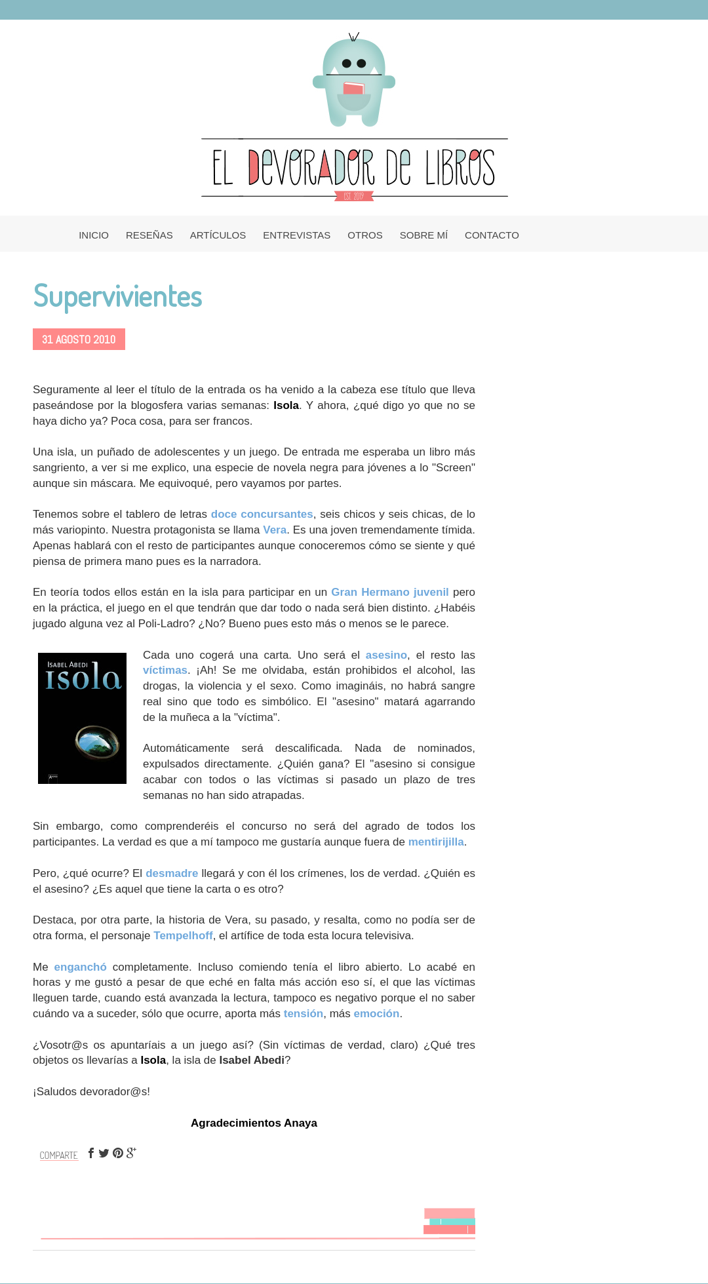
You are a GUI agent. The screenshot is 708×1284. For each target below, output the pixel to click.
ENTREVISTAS (296, 235)
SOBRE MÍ (424, 235)
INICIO (94, 235)
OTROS (364, 235)
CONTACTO (492, 235)
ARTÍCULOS (218, 235)
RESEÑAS (149, 235)
